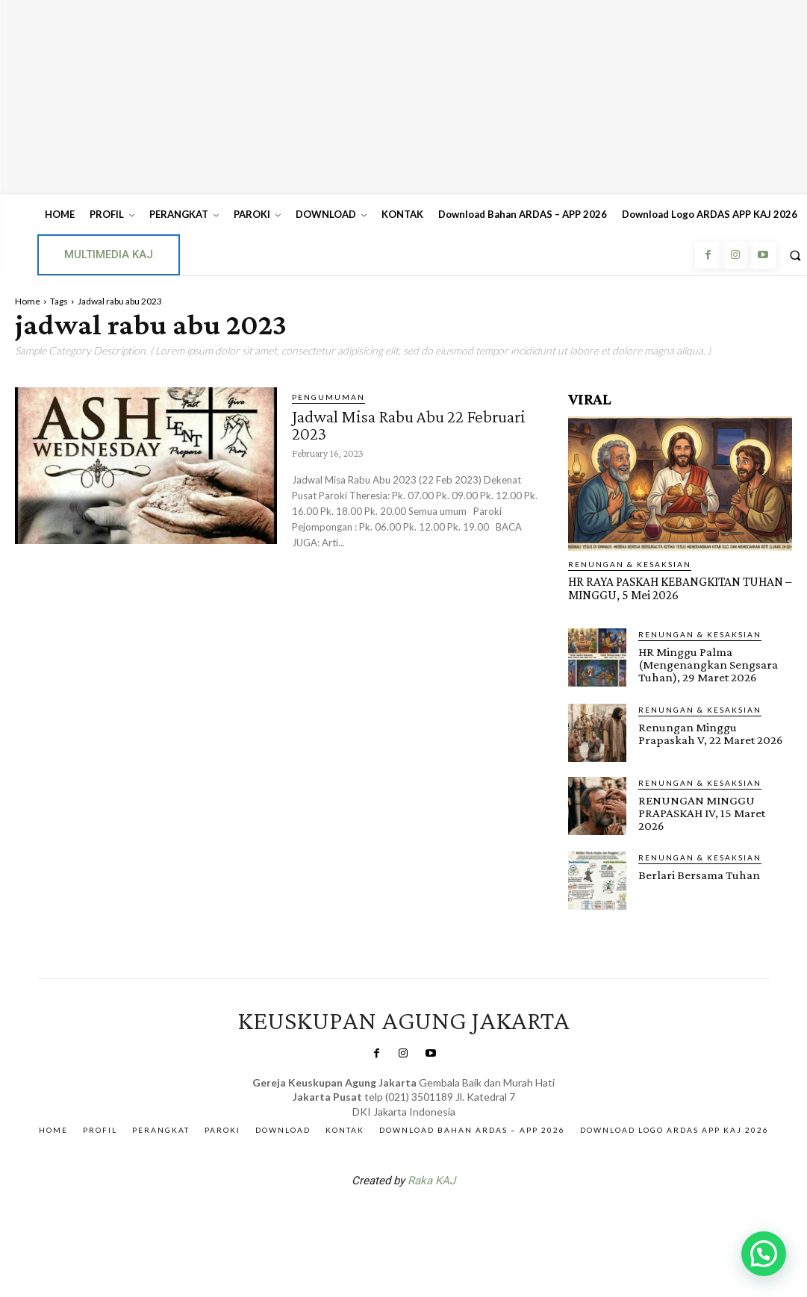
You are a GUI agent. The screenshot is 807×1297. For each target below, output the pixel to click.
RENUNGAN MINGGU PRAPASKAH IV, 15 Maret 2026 (714, 805)
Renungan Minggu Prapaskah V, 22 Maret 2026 (709, 732)
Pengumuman (328, 397)
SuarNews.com (380, 1216)
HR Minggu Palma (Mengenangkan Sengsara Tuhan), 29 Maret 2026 (707, 664)
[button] (763, 1253)
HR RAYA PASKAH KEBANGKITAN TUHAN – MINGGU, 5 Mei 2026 (677, 588)
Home (27, 301)
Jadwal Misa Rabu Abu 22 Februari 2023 (413, 424)
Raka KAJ (431, 1177)
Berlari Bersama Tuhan (698, 872)
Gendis (448, 1216)
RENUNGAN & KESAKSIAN (629, 564)
